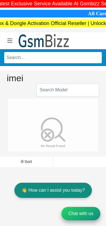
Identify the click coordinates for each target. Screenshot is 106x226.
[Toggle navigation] (10, 41)
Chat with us (80, 213)
